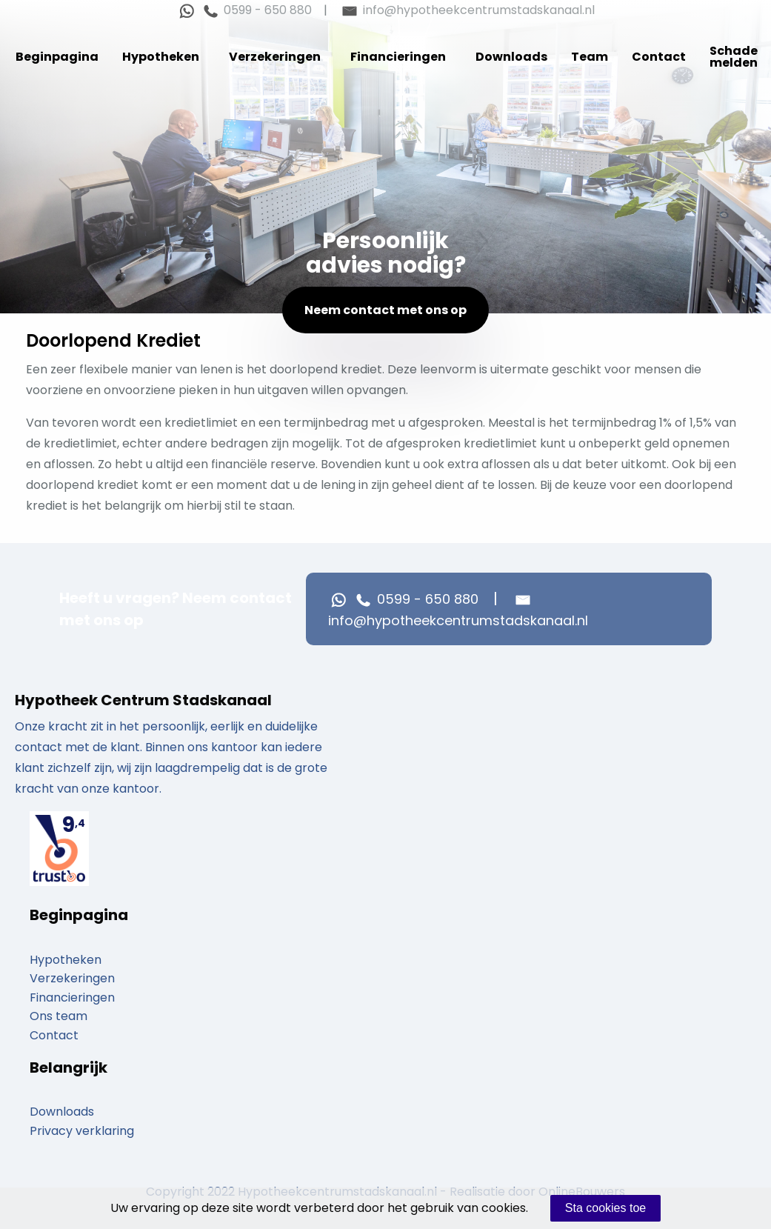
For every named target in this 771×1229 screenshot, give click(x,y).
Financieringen (398, 56)
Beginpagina (57, 56)
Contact (659, 56)
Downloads (511, 56)
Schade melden (734, 56)
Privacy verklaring (82, 1130)
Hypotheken (160, 56)
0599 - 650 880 (256, 10)
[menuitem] (57, 57)
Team (589, 56)
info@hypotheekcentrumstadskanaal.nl (467, 10)
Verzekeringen (275, 56)
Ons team (58, 1016)
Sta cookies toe (605, 1208)
